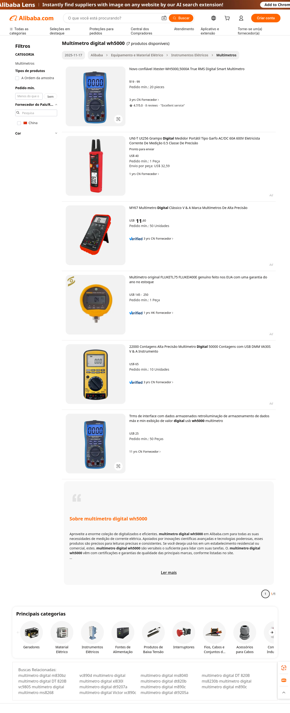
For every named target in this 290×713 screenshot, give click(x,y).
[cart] (228, 19)
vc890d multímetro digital (102, 675)
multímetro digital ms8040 (164, 675)
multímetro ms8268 (36, 692)
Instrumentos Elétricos (189, 55)
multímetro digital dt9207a (103, 686)
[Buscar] (181, 18)
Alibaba (97, 55)
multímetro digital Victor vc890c (108, 692)
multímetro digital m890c (163, 686)
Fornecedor (151, 100)
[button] (164, 18)
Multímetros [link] (226, 55)
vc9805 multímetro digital (41, 686)
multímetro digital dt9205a (164, 692)
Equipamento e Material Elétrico (137, 55)
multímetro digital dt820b (163, 681)
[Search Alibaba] (112, 18)
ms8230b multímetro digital (226, 681)
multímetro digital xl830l (101, 681)
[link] (284, 668)
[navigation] (36, 320)
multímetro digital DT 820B (226, 675)
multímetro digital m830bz (42, 675)
